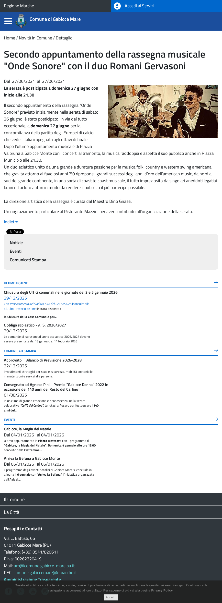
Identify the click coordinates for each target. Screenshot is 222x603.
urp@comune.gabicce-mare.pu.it (44, 565)
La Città (11, 512)
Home (9, 38)
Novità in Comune (35, 38)
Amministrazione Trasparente (32, 579)
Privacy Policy (162, 590)
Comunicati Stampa (28, 259)
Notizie (16, 242)
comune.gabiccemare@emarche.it (45, 572)
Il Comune (14, 499)
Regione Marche (19, 5)
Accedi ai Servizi (134, 6)
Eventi (16, 251)
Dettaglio (64, 38)
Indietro (11, 221)
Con (37, 304)
